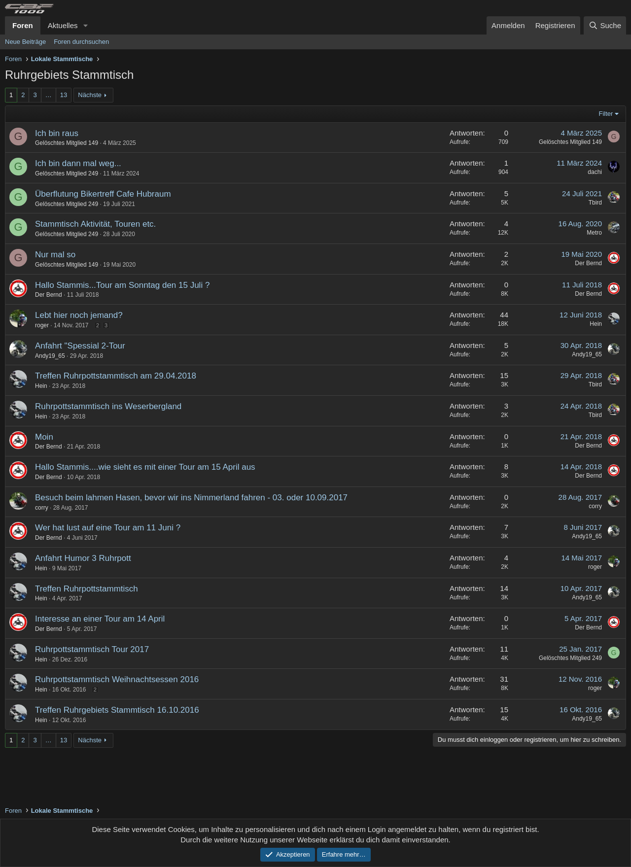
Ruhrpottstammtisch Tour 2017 (92, 649)
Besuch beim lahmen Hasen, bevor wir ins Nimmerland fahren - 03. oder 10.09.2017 (191, 497)
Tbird (595, 202)
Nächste (90, 95)
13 (63, 95)
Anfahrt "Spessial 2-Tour (80, 345)
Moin (44, 437)
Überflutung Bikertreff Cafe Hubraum (103, 194)
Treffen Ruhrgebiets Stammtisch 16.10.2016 (117, 710)
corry (41, 507)
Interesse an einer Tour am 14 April (100, 619)
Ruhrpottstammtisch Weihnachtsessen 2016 (117, 679)
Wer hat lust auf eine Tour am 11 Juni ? (107, 527)
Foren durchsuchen (81, 41)
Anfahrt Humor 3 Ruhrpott (83, 558)
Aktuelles (63, 25)
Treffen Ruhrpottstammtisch (86, 588)
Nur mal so (55, 254)
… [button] (48, 95)
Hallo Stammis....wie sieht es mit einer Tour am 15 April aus (145, 467)
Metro (594, 232)
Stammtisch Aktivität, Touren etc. (95, 224)
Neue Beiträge (25, 41)
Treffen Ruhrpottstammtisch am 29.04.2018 (115, 376)
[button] (85, 25)
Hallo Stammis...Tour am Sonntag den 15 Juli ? (122, 285)
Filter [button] (606, 113)
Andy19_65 (50, 355)
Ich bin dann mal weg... (78, 163)
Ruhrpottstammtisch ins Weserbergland (108, 406)
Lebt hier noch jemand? (79, 315)
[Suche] (605, 25)
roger (42, 325)
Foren (22, 25)
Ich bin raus (56, 133)
